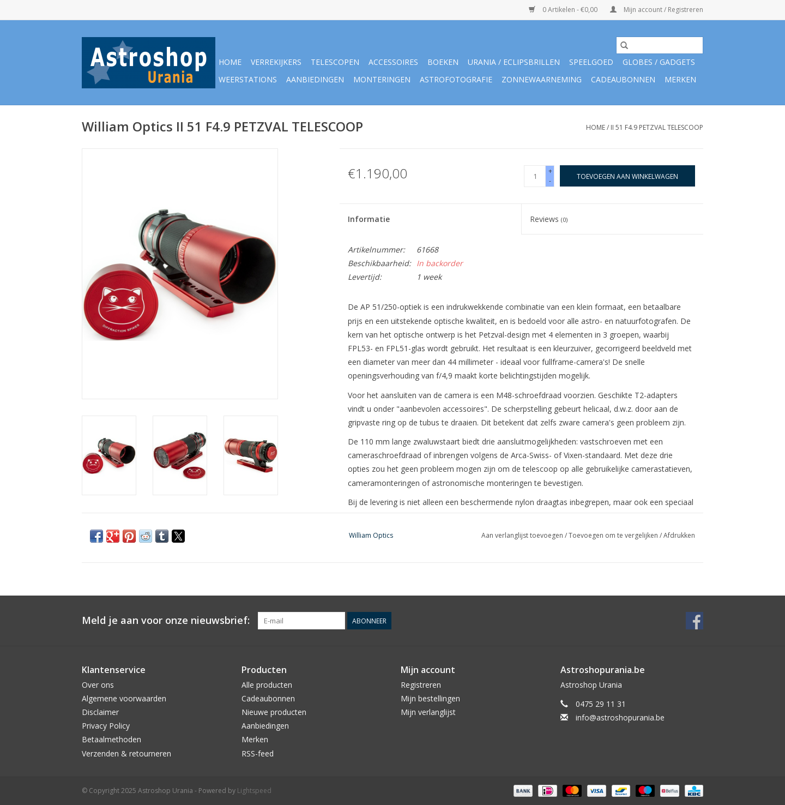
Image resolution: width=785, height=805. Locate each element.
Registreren (421, 685)
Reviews (548, 219)
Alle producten (266, 685)
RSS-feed (257, 753)
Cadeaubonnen (623, 79)
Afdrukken (679, 535)
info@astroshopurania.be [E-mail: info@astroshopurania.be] (620, 717)
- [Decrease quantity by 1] (550, 180)
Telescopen (335, 62)
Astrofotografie (456, 79)
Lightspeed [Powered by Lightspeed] (254, 790)
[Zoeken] (659, 45)
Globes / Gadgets (659, 62)
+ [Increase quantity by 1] (550, 171)
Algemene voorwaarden (124, 698)
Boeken (442, 62)
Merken (680, 79)
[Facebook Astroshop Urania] (694, 620)
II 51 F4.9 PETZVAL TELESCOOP (657, 127)
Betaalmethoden (111, 739)
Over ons (98, 685)
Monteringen (381, 79)
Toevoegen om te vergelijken (614, 535)
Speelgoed (591, 62)
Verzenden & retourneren (126, 753)
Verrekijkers (276, 62)
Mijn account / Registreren (656, 9)
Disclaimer (100, 712)
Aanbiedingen (315, 79)
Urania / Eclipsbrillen (514, 62)
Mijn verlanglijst (428, 712)
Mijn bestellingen (430, 698)
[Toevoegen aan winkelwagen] (627, 176)
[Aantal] (535, 176)
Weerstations (248, 79)
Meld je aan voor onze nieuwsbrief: (166, 620)
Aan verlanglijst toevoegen (523, 535)
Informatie (369, 219)
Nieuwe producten (273, 712)
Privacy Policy (106, 725)
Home (230, 62)
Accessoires (393, 62)
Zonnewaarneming (542, 79)
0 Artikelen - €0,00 (564, 9)
